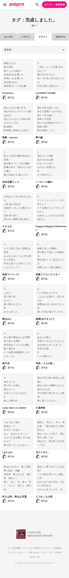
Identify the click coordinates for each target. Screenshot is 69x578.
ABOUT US (34, 557)
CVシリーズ (47, 553)
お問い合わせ (33, 553)
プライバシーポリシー (16, 553)
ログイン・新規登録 (54, 4)
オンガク (8, 37)
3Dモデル (60, 37)
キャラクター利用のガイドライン (37, 548)
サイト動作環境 (14, 548)
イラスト (25, 37)
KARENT (58, 553)
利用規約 (57, 548)
